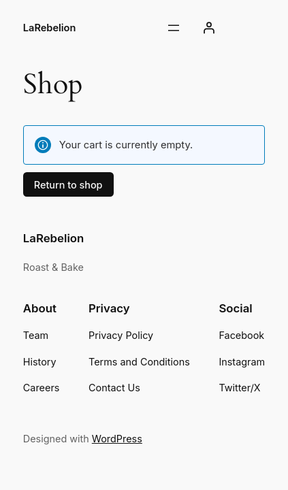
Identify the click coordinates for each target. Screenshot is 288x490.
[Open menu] (173, 28)
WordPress (117, 438)
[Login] (209, 28)
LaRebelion (49, 28)
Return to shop (68, 185)
